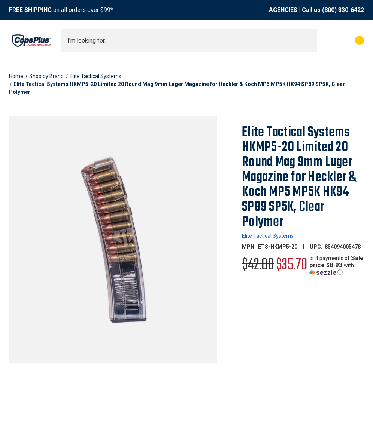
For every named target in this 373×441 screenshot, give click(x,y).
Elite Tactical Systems (268, 236)
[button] (336, 265)
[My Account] (326, 40)
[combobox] (189, 40)
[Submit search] (309, 40)
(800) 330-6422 (343, 9)
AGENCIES (283, 9)
